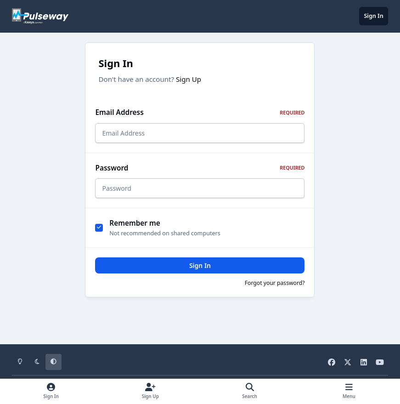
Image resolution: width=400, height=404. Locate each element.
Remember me (134, 228)
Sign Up (188, 79)
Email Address (199, 112)
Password (199, 171)
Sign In (200, 270)
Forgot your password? (275, 288)
